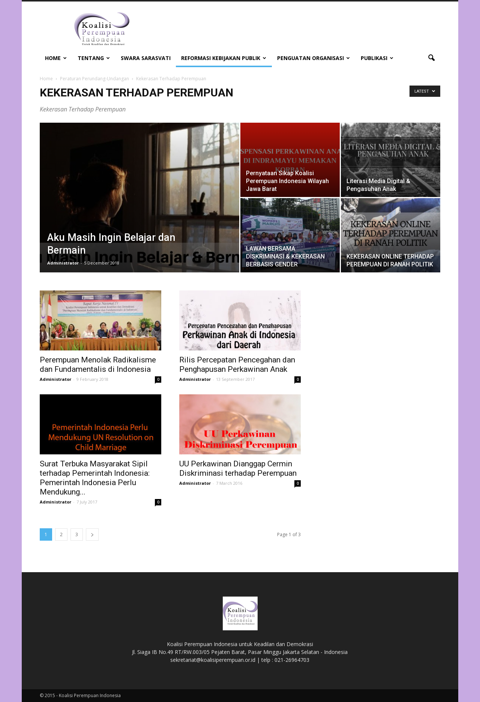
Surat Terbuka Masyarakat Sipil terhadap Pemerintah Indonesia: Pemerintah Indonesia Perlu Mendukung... (95, 477)
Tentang (94, 58)
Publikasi (377, 58)
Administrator (63, 263)
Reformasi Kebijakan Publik (223, 58)
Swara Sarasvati (146, 58)
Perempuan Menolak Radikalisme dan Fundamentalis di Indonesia (98, 364)
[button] (431, 58)
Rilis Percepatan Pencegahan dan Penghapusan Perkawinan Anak (237, 364)
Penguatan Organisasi (313, 58)
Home (56, 58)
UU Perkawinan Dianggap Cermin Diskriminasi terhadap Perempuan (238, 468)
